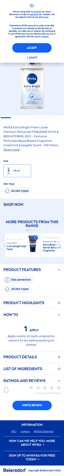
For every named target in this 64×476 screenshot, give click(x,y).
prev (4, 245)
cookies (44, 36)
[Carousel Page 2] (29, 230)
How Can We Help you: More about (32, 443)
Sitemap (44, 431)
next (59, 245)
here (46, 17)
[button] (35, 237)
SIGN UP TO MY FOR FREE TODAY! (32, 457)
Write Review (32, 405)
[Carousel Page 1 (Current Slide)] (26, 230)
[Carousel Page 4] (34, 230)
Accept (32, 47)
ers (25, 431)
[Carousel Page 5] (37, 230)
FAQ (14, 431)
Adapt (33, 57)
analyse (37, 11)
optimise (34, 14)
